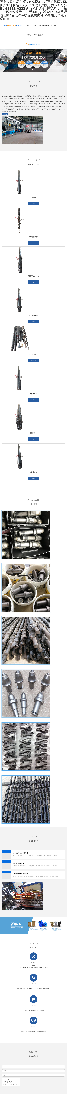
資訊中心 (53, 25)
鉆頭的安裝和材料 (18, 863)
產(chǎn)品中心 (44, 25)
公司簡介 (34, 25)
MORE (5, 114)
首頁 (28, 25)
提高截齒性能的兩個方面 (20, 873)
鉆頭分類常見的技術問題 (20, 853)
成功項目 (29, 35)
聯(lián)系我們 (38, 35)
